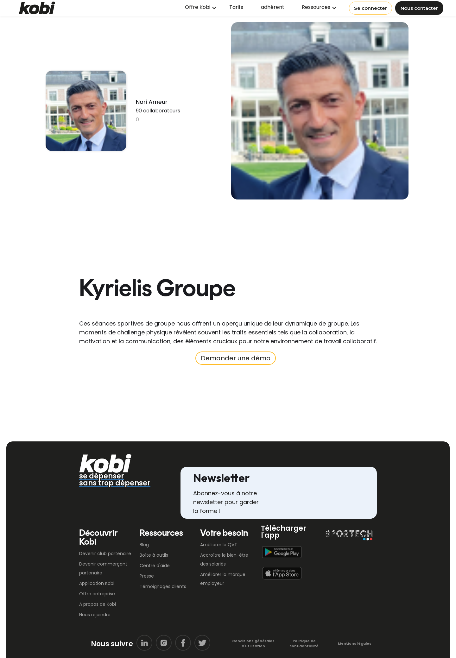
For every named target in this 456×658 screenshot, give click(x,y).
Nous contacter (419, 8)
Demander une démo (235, 358)
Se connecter (370, 8)
